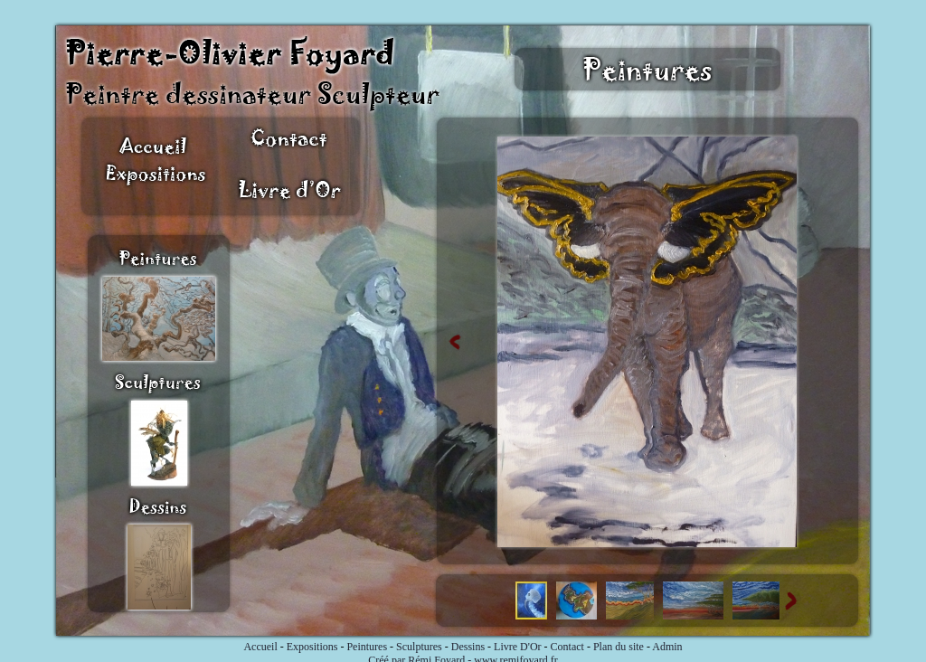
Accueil (260, 646)
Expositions (312, 646)
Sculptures (419, 646)
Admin (667, 646)
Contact (567, 646)
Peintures (366, 646)
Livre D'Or (517, 646)
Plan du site (618, 646)
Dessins (468, 646)
